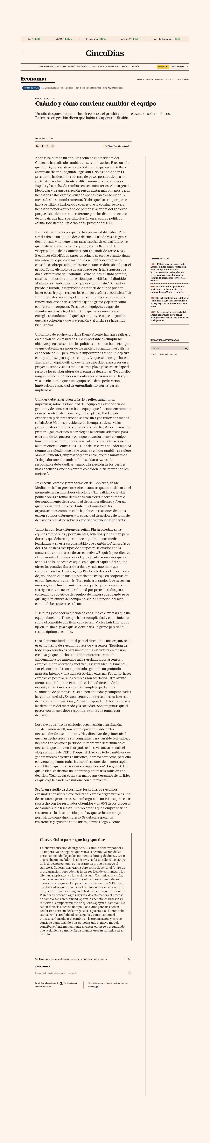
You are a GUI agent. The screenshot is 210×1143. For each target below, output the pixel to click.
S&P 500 (60, 39)
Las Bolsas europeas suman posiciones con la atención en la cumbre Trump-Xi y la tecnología (82, 88)
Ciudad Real (40, 973)
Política (169, 80)
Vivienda (140, 80)
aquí (96, 986)
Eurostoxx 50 (126, 39)
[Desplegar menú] (23, 53)
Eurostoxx (163, 354)
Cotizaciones (82, 66)
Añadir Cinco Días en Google (119, 146)
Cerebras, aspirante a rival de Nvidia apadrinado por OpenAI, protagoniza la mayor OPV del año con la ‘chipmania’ (169, 316)
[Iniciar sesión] (180, 67)
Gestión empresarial (56, 973)
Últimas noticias (112, 66)
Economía (72, 66)
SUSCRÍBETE (163, 67)
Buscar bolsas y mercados (164, 340)
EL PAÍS (134, 65)
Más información (43, 986)
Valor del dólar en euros (163, 39)
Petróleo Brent (92, 39)
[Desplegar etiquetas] (130, 973)
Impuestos (159, 80)
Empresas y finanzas (47, 66)
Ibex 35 (31, 39)
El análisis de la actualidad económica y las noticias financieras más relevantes (73, 959)
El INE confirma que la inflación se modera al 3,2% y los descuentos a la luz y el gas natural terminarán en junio (169, 302)
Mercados (61, 66)
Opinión (124, 66)
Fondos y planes (97, 66)
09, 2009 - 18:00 (44, 138)
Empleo (149, 80)
